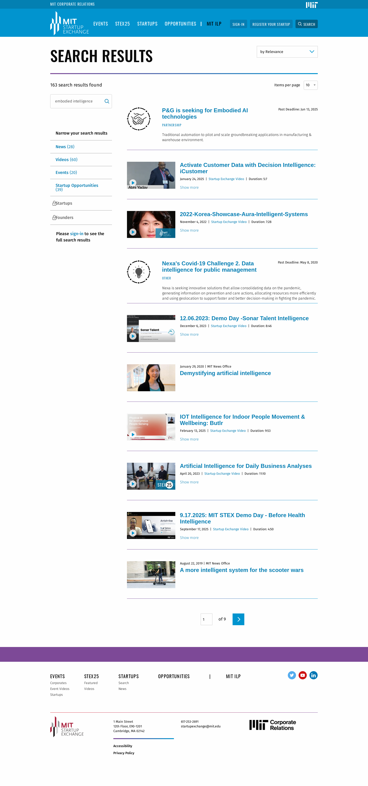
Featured (91, 683)
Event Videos (59, 689)
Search (309, 24)
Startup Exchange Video (226, 179)
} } (287, 52)
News (65, 147)
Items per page (287, 85)
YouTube (303, 675)
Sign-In (239, 24)
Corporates (58, 683)
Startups (147, 24)
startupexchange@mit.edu (201, 726)
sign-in (76, 233)
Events (100, 24)
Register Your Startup (271, 24)
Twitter (292, 675)
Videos (66, 160)
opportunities (180, 24)
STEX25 (122, 24)
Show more (189, 187)
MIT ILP (214, 24)
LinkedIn (313, 675)
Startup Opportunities (77, 187)
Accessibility (122, 746)
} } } (311, 85)
